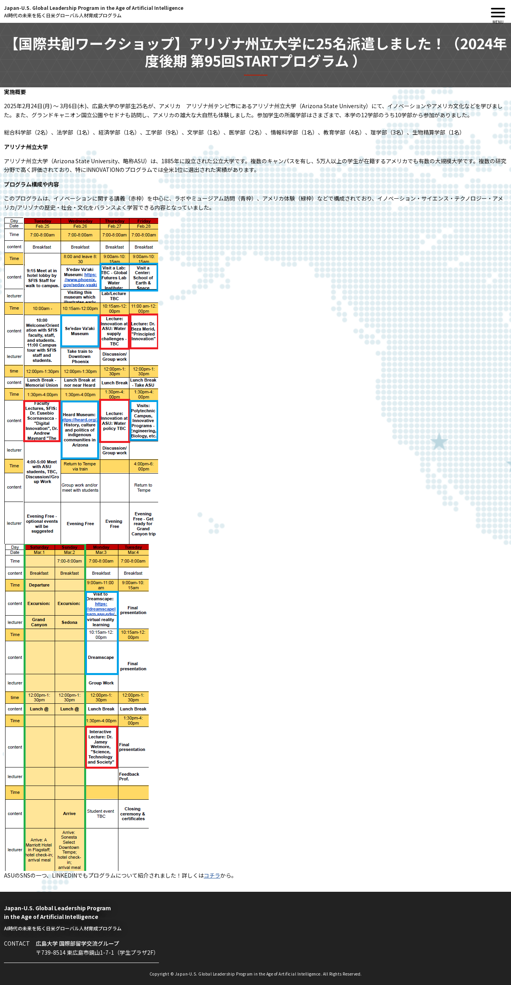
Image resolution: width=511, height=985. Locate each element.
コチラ (212, 875)
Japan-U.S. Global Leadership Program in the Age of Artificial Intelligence (93, 11)
